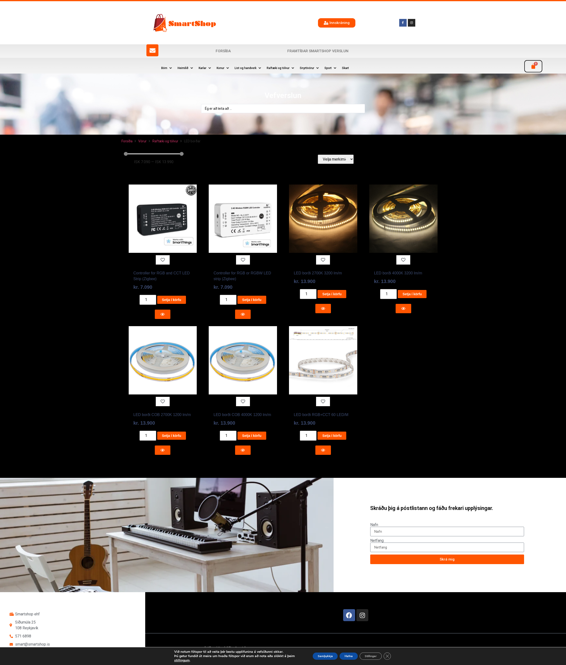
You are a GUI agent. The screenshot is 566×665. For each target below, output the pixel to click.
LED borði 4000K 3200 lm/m (398, 273)
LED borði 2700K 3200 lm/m (318, 273)
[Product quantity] (147, 300)
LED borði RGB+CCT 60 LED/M (321, 415)
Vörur (142, 141)
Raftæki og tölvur (165, 141)
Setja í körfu (171, 300)
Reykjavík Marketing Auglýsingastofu (260, 657)
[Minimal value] (154, 154)
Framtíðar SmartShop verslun (317, 51)
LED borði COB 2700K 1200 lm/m (162, 415)
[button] (167, 68)
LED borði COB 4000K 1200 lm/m (242, 415)
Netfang (377, 541)
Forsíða (223, 51)
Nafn (374, 525)
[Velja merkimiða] (336, 159)
